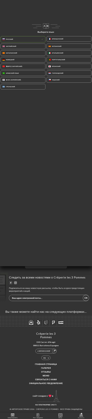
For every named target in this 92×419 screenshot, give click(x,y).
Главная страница (46, 364)
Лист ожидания (38, 415)
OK (86, 298)
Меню (46, 375)
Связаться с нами (46, 379)
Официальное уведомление (46, 383)
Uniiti (54, 405)
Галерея (46, 368)
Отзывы (46, 372)
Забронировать (13, 415)
